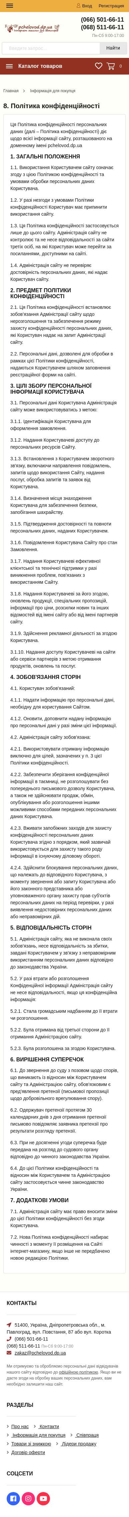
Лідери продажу (78, 1443)
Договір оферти (28, 1452)
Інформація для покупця (52, 91)
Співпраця (87, 1435)
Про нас (20, 1426)
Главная (11, 91)
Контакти (48, 1426)
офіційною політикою (78, 1372)
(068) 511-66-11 (102, 27)
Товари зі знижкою (31, 1443)
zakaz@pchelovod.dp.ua (40, 1353)
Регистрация (111, 5)
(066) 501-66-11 (102, 19)
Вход (84, 5)
